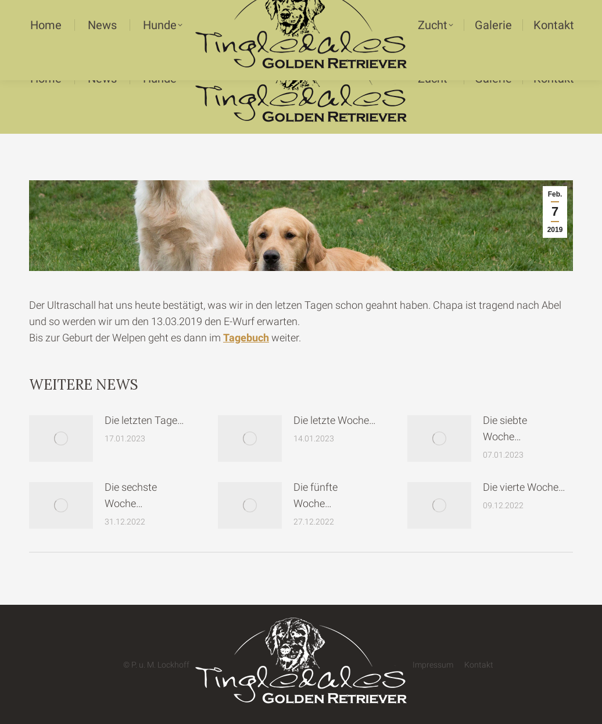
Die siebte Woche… (505, 428)
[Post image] (61, 438)
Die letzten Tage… (144, 420)
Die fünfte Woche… (315, 495)
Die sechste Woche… (131, 495)
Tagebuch (246, 337)
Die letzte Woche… (334, 420)
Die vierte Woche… (524, 487)
